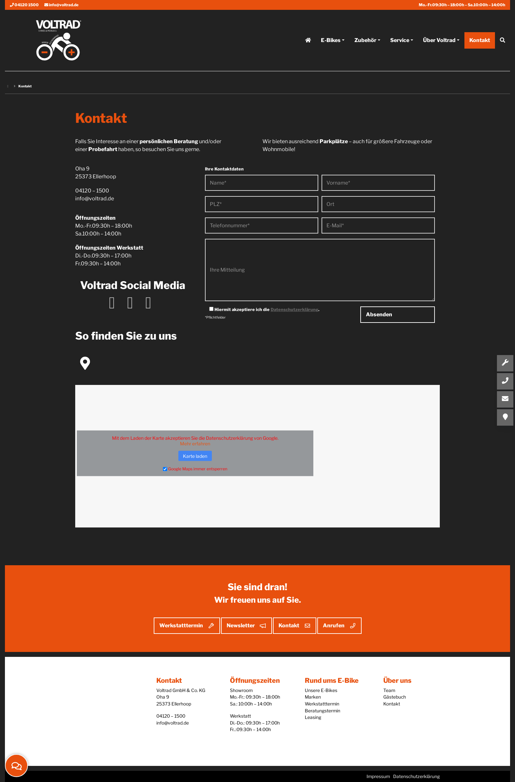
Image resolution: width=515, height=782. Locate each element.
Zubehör (365, 44)
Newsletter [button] (241, 625)
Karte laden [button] (195, 455)
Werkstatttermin (181, 625)
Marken (313, 697)
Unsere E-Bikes (321, 690)
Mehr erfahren (195, 443)
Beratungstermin (322, 710)
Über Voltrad (439, 44)
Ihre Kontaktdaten (224, 169)
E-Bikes (331, 44)
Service (399, 44)
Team (389, 690)
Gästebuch (394, 697)
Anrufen (334, 625)
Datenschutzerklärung (294, 309)
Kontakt (289, 625)
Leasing (313, 717)
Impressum (378, 776)
